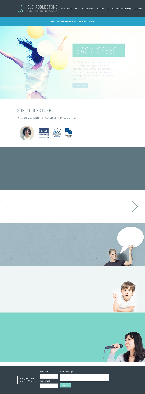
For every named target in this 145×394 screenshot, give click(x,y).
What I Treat (66, 9)
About (76, 9)
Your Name (45, 371)
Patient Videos (88, 9)
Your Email (45, 381)
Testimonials (102, 9)
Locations (138, 9)
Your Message (66, 371)
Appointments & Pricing (121, 9)
